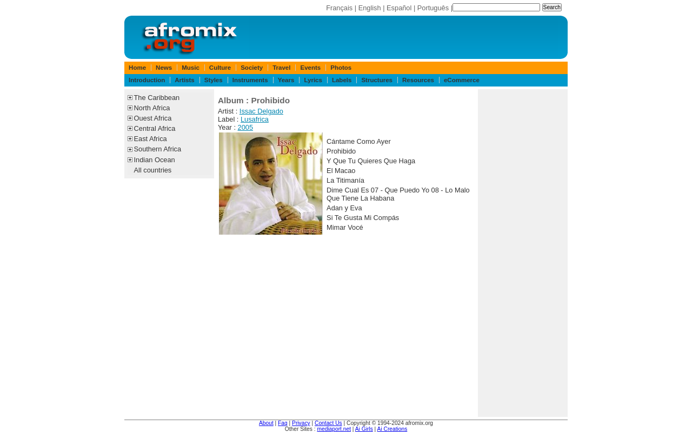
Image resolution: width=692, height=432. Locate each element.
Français (339, 8)
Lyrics (313, 80)
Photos (340, 67)
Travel (281, 67)
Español (399, 8)
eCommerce (462, 80)
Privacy (301, 423)
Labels (341, 80)
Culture (220, 67)
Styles (213, 80)
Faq (283, 423)
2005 (245, 127)
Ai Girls (364, 429)
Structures (376, 80)
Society (252, 67)
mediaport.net (334, 429)
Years (286, 80)
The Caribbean (157, 98)
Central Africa (155, 128)
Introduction (147, 80)
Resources (418, 80)
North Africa (152, 108)
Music (190, 67)
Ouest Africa (153, 118)
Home (137, 67)
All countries (153, 170)
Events (310, 67)
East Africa (150, 139)
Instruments (250, 80)
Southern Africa (158, 149)
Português (433, 8)
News (164, 67)
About (266, 423)
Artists (184, 80)
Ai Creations (392, 429)
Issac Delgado (261, 111)
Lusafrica (255, 119)
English (369, 8)
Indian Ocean (154, 160)
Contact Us (328, 423)
